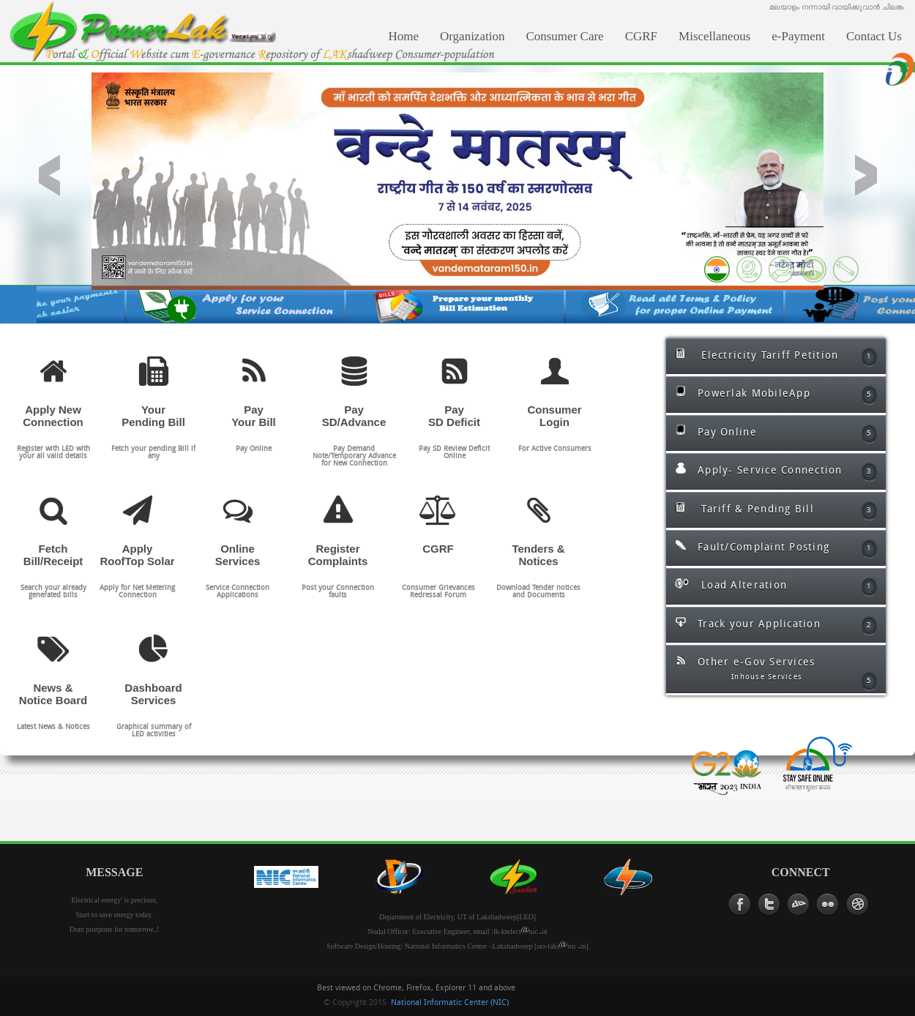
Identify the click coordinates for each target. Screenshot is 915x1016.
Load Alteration (776, 587)
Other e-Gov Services (776, 672)
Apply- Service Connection (776, 472)
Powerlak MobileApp (776, 395)
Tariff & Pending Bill (776, 510)
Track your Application (776, 625)
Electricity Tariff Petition (776, 357)
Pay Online (776, 434)
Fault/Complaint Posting (776, 549)
